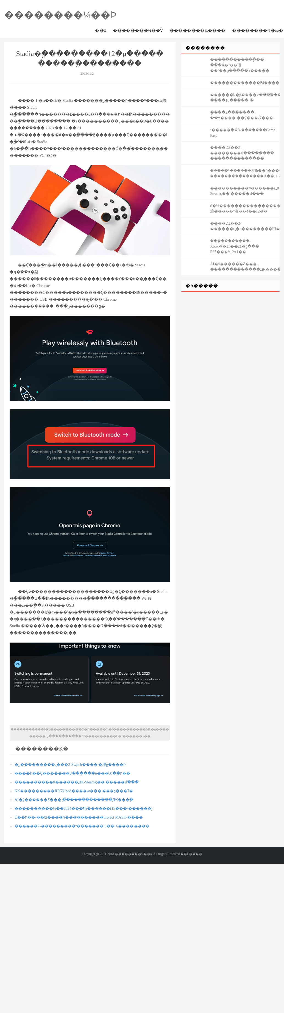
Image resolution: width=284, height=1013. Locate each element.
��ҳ (100, 30)
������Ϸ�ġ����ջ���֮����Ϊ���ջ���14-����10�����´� (245, 97)
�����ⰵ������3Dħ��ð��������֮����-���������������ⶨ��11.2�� (245, 173)
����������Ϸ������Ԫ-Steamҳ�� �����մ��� (77, 782)
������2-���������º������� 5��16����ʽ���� (82, 826)
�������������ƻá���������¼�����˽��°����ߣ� (245, 83)
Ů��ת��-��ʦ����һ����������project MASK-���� (79, 817)
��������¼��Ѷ (138, 30)
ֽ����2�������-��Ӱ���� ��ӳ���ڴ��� (241, 115)
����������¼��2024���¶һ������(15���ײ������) (83, 809)
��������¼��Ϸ (60, 14)
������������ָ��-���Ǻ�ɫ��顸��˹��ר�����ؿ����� (239, 65)
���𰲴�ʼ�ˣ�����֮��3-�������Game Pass (242, 133)
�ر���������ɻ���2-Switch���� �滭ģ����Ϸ (70, 765)
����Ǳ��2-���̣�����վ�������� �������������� (242, 153)
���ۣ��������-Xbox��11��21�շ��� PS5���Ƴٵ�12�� (234, 246)
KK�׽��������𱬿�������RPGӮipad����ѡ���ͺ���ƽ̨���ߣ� (74, 791)
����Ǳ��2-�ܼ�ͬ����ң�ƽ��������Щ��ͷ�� (245, 226)
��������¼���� (197, 30)
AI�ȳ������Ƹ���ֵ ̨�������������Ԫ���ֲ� (74, 800)
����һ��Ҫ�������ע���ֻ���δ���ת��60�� (72, 773)
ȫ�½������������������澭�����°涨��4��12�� (245, 208)
